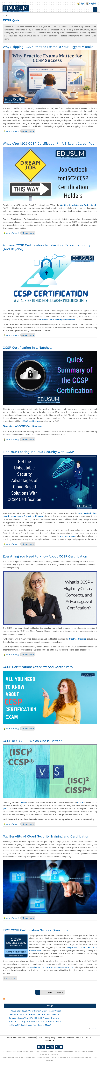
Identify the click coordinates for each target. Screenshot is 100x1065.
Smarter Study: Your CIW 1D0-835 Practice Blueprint (34, 1018)
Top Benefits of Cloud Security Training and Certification (46, 836)
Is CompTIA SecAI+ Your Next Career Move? (30, 1025)
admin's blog (12, 131)
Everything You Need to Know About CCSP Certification (45, 556)
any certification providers (46, 1057)
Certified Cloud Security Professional (78, 205)
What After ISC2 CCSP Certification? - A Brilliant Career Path (49, 143)
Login (81, 3)
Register (93, 3)
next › (50, 992)
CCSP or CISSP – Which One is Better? (32, 741)
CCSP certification (31, 421)
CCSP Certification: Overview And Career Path (38, 667)
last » (60, 992)
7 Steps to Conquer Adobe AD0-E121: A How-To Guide (35, 1021)
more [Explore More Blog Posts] (93, 1029)
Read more (28, 131)
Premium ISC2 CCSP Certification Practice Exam (51, 967)
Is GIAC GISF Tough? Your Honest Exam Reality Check (35, 1011)
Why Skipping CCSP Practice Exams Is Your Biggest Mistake (48, 47)
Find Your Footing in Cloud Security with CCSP (38, 452)
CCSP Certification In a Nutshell (27, 347)
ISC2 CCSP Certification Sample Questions (35, 930)
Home (5, 15)
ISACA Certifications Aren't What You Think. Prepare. (34, 1014)
